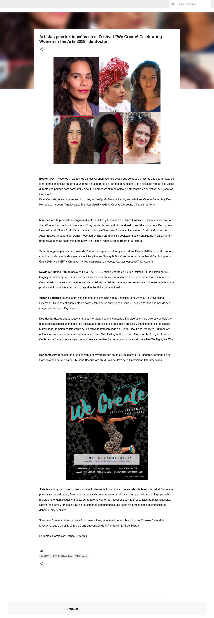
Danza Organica (62, 556)
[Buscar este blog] (193, 4)
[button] (41, 49)
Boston (45, 556)
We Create (81, 556)
